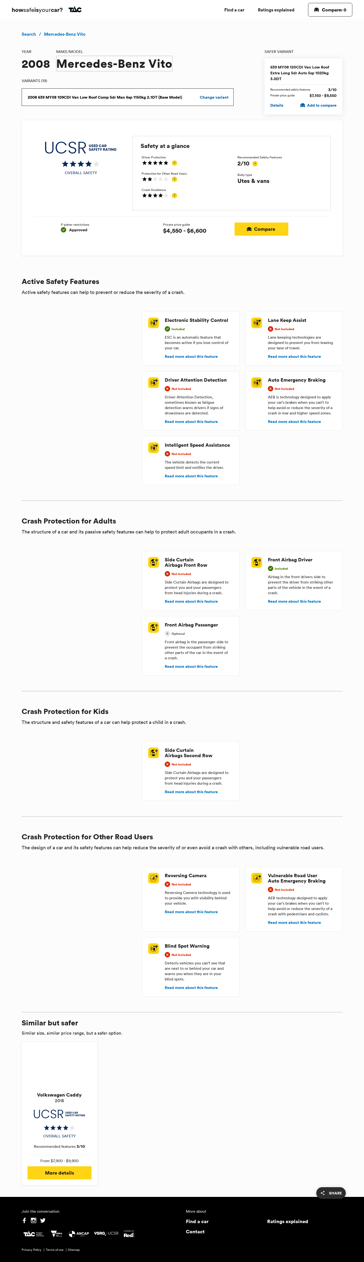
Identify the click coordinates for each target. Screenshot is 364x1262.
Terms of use (55, 1250)
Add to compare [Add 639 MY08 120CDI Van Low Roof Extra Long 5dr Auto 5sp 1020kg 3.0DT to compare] (319, 105)
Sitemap (74, 1250)
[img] (81, 158)
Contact (195, 1231)
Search (29, 34)
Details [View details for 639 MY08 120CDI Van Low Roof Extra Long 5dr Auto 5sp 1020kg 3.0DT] (276, 105)
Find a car (234, 10)
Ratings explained (276, 10)
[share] (331, 1193)
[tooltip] (174, 163)
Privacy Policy (31, 1250)
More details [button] (59, 1173)
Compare (261, 229)
